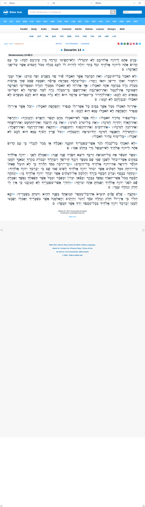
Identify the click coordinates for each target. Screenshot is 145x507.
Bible (6, 44)
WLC (11, 44)
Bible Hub (72, 217)
